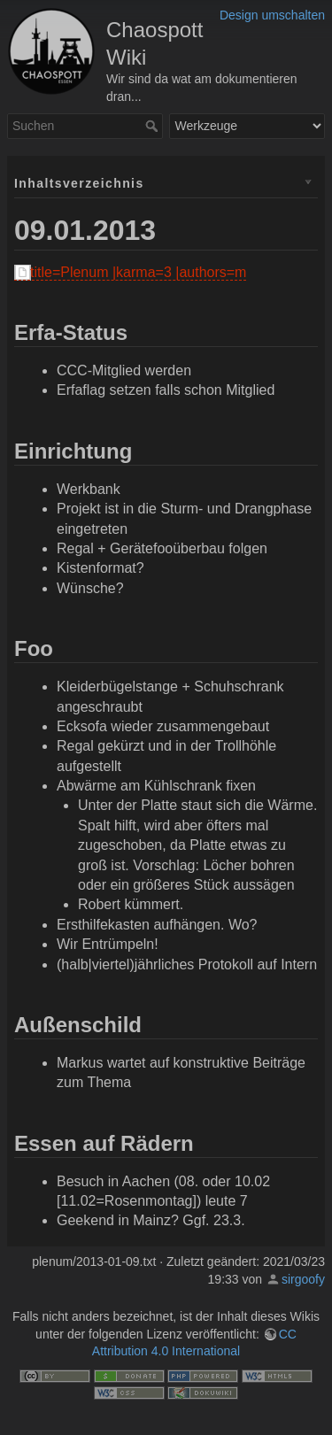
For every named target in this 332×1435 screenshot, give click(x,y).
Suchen (153, 126)
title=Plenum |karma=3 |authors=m (138, 272)
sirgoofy (303, 1279)
